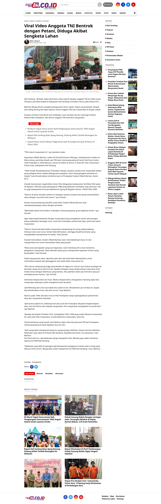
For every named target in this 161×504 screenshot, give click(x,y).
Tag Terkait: (29, 373)
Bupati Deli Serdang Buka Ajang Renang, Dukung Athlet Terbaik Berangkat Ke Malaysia (42, 451)
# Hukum (109, 30)
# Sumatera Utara (112, 60)
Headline (38, 21)
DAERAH (60, 13)
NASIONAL (50, 13)
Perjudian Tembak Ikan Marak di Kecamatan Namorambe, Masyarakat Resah (117, 84)
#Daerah (39, 373)
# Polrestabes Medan (114, 55)
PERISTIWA (38, 13)
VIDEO (114, 13)
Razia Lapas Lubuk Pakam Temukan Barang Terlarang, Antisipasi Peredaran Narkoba (116, 198)
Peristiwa (46, 21)
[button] (135, 12)
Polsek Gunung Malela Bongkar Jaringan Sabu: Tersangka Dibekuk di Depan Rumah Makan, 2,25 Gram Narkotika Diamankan (83, 420)
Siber (112, 496)
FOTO (106, 13)
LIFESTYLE (88, 13)
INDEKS (123, 13)
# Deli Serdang (111, 25)
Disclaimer (120, 496)
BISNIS (78, 13)
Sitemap (108, 212)
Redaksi (105, 496)
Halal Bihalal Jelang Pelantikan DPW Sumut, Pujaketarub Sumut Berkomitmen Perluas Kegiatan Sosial (117, 110)
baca (96, 42)
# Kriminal (109, 34)
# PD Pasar (109, 47)
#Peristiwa (59, 373)
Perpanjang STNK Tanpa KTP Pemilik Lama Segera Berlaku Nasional (117, 73)
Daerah (32, 21)
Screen (108, 4)
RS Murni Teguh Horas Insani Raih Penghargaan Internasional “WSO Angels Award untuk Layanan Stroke (42, 419)
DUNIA (70, 13)
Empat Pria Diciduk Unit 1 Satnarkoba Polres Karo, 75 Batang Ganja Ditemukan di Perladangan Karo (83, 483)
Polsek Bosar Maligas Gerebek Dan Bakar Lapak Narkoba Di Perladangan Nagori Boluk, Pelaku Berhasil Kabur (117, 152)
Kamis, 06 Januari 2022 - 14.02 (38, 42)
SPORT (98, 13)
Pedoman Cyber (108, 499)
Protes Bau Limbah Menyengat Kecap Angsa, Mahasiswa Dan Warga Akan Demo (117, 96)
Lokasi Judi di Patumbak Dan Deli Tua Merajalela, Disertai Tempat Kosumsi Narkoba (116, 125)
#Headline (49, 373)
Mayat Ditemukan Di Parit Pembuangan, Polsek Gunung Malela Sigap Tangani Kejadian (83, 451)
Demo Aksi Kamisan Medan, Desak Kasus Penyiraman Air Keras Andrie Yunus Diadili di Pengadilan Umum (117, 138)
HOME (28, 13)
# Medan (109, 38)
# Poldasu (109, 51)
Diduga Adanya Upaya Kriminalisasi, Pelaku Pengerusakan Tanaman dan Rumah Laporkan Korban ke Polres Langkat (117, 184)
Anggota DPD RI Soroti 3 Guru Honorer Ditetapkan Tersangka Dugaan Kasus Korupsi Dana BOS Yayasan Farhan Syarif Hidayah (117, 168)
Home (26, 21)
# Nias (108, 42)
